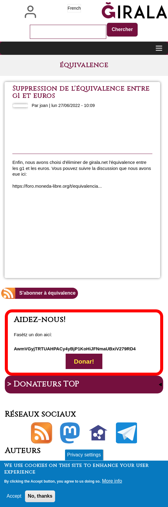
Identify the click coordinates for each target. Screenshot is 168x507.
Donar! (84, 361)
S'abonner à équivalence (47, 293)
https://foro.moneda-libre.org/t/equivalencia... (57, 186)
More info (112, 483)
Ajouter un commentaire (108, 252)
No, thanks (40, 498)
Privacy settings (84, 456)
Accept (14, 498)
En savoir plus (112, 222)
